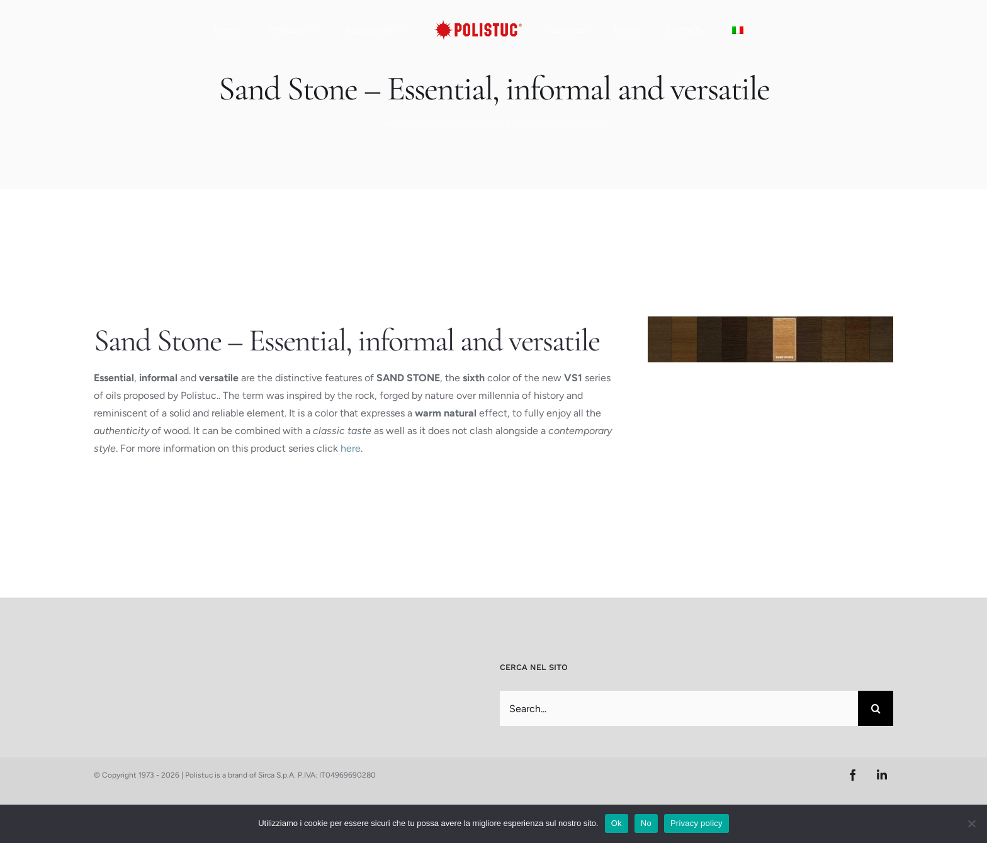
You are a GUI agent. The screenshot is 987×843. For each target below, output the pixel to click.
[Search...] (679, 708)
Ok (616, 823)
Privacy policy (696, 823)
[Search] (875, 708)
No (646, 823)
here (351, 448)
